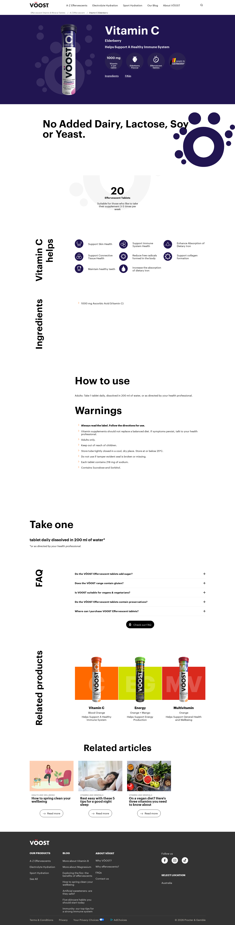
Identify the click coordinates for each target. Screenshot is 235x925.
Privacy (63, 920)
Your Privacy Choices (89, 919)
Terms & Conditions (41, 920)
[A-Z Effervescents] (77, 5)
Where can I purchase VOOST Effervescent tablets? (140, 611)
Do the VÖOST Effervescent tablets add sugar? (140, 573)
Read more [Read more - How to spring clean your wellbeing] (53, 813)
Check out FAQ (142, 624)
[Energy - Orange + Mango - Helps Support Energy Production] (140, 686)
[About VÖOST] (172, 5)
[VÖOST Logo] (39, 5)
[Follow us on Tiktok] (185, 860)
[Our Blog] (153, 5)
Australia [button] (166, 882)
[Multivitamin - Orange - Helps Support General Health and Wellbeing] (183, 686)
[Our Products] (46, 853)
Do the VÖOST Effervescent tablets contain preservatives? (140, 601)
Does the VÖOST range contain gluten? (140, 583)
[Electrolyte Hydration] (105, 5)
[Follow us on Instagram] (175, 860)
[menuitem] (49, 12)
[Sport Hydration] (132, 5)
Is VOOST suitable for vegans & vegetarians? (140, 592)
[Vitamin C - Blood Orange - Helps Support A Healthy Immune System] (96, 686)
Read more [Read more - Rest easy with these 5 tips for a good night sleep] (102, 813)
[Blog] (79, 853)
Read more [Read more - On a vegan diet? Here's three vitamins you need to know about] (151, 813)
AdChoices (119, 920)
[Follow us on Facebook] (164, 860)
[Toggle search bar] (202, 5)
